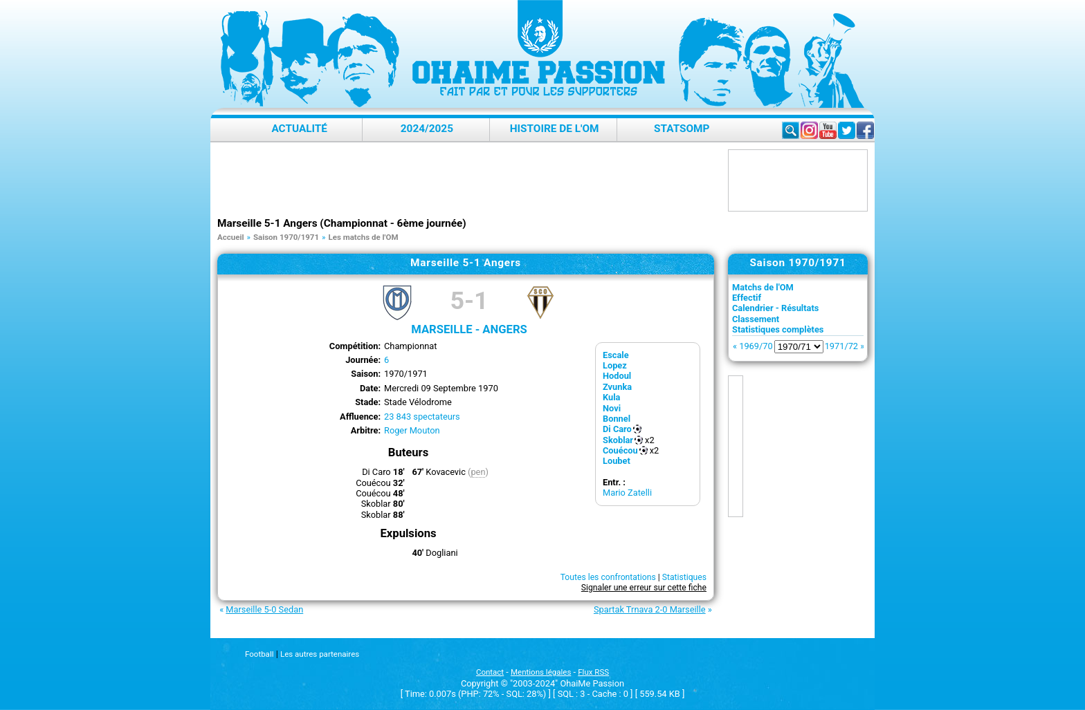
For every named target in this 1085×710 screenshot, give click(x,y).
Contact (490, 672)
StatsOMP (681, 128)
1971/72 (841, 346)
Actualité (299, 128)
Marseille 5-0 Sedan (264, 609)
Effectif (746, 297)
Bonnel (616, 418)
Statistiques (684, 577)
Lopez (615, 365)
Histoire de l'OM (554, 128)
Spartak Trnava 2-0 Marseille (650, 609)
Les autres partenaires (319, 654)
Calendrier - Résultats (775, 308)
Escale (616, 355)
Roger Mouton (412, 430)
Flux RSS (593, 672)
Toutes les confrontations (608, 577)
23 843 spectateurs (422, 416)
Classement (755, 319)
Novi (612, 408)
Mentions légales (541, 672)
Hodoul (617, 376)
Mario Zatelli (627, 492)
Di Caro (617, 429)
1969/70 (755, 346)
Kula (611, 397)
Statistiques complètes (777, 329)
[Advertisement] (469, 180)
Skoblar (618, 440)
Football (259, 654)
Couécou (620, 450)
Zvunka (617, 387)
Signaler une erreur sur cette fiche (643, 587)
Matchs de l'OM (763, 287)
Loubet (616, 461)
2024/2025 (427, 128)
